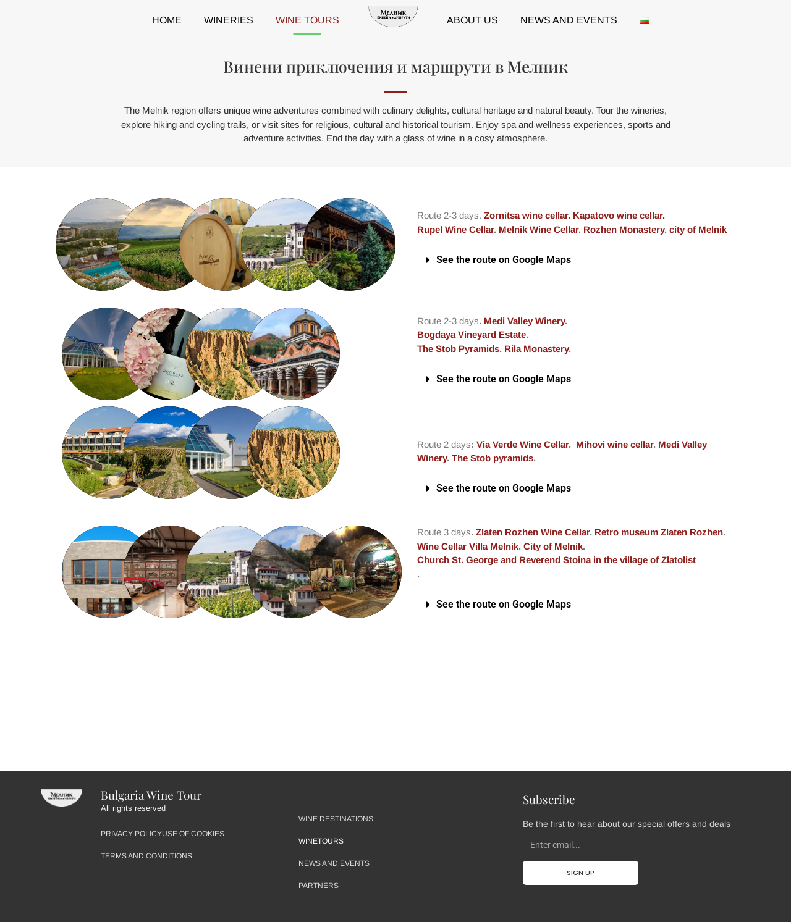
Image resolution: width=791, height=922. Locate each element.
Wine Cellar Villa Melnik (467, 546)
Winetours (321, 841)
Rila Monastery (536, 348)
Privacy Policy (131, 833)
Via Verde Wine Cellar (522, 444)
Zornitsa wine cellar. (527, 215)
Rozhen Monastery (623, 229)
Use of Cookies (193, 833)
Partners (318, 885)
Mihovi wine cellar (614, 444)
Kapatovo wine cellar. (620, 215)
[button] (573, 260)
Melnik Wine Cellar (538, 229)
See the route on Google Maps (503, 260)
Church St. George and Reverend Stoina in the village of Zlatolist (556, 560)
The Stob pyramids (492, 458)
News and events (568, 20)
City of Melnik (553, 546)
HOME (167, 20)
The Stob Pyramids (458, 348)
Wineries (228, 20)
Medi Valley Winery (524, 321)
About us (472, 20)
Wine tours (307, 20)
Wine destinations (335, 819)
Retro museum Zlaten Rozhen (657, 532)
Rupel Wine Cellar (455, 229)
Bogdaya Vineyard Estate (471, 334)
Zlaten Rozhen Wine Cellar (531, 532)
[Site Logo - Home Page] (61, 798)
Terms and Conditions (146, 856)
